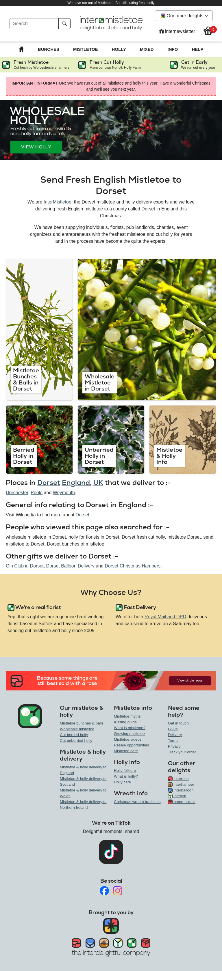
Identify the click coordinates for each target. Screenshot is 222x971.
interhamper (181, 784)
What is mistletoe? (129, 728)
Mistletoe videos (128, 739)
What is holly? (126, 776)
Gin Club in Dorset (25, 565)
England (76, 482)
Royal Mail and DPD (165, 616)
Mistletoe (85, 49)
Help (197, 49)
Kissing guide (125, 722)
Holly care (122, 782)
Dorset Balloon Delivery (70, 565)
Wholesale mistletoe (77, 729)
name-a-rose (181, 802)
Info (173, 49)
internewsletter (177, 31)
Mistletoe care (126, 751)
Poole (36, 492)
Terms (173, 740)
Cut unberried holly (76, 740)
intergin (177, 796)
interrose (178, 778)
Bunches (48, 49)
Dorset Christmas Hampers (132, 565)
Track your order (182, 752)
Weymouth (64, 492)
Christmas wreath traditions (137, 802)
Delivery (175, 735)
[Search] (34, 23)
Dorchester (17, 492)
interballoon (181, 790)
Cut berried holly (74, 735)
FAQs (172, 729)
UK (98, 482)
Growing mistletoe (129, 733)
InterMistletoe (57, 201)
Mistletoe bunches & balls (81, 723)
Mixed (147, 49)
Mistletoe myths (127, 716)
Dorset (48, 482)
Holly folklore (125, 770)
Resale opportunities (131, 745)
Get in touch (178, 723)
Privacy (174, 746)
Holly (119, 49)
